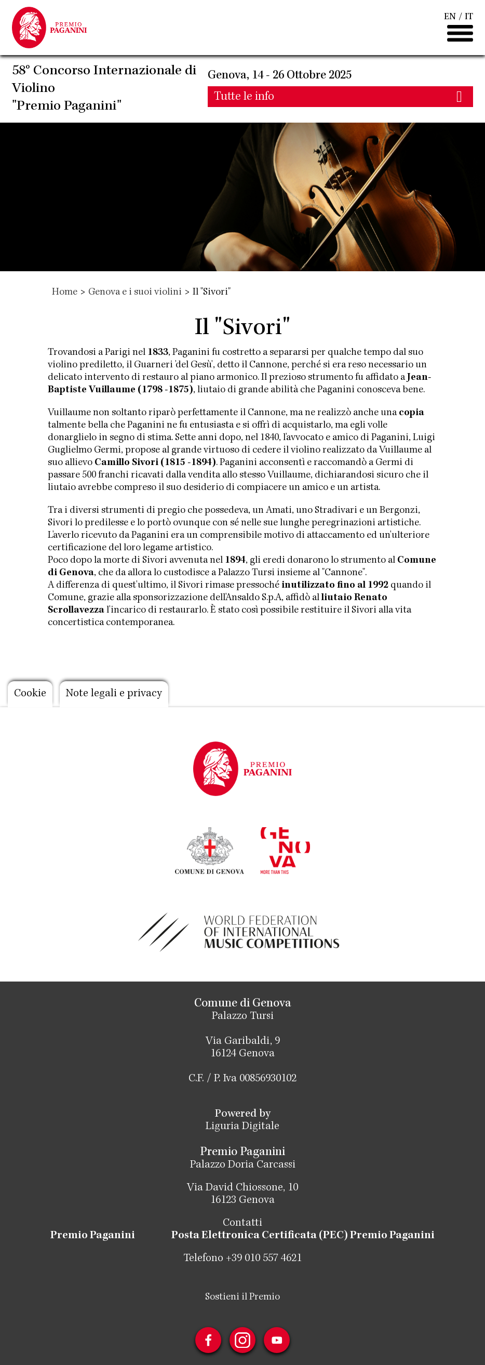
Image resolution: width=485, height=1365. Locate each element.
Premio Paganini (92, 1236)
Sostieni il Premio (242, 1297)
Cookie (30, 694)
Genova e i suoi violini (135, 292)
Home (64, 292)
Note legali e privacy (114, 694)
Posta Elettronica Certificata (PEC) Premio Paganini (303, 1236)
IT (469, 17)
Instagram (242, 1340)
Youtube (277, 1340)
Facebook (208, 1340)
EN (450, 17)
